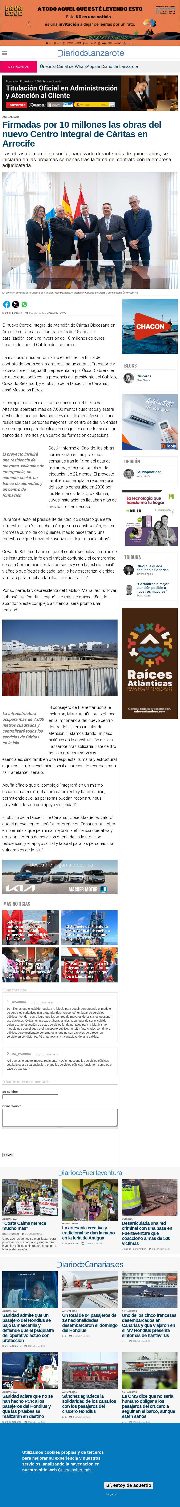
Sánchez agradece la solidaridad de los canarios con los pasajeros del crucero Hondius (89, 1404)
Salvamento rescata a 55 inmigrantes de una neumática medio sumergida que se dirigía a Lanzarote (30, 930)
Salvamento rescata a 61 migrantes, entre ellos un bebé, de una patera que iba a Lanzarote (87, 969)
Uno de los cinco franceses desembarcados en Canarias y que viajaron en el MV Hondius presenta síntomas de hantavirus (149, 1325)
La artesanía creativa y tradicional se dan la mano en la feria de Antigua (88, 1233)
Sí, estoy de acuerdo (128, 1485)
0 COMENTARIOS (33, 1234)
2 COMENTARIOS (37, 313)
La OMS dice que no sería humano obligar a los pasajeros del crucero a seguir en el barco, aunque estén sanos (148, 1406)
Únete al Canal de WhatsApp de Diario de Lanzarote (89, 66)
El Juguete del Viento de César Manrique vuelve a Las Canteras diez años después (87, 932)
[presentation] (34, 1141)
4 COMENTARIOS (81, 1417)
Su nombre (10, 1091)
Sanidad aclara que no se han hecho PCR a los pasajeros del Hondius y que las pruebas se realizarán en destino (27, 1406)
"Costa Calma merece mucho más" (24, 1226)
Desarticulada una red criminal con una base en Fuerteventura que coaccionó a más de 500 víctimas (147, 1233)
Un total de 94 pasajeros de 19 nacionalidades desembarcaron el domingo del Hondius (89, 1323)
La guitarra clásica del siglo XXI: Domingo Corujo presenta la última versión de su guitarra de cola (30, 967)
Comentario (11, 1106)
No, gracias (111, 1494)
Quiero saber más (74, 1470)
